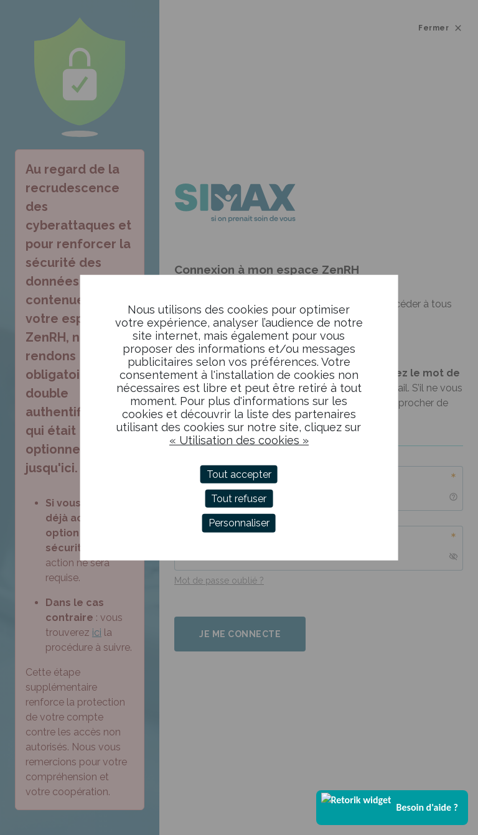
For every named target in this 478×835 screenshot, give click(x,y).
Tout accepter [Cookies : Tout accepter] (239, 474)
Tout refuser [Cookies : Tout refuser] (238, 499)
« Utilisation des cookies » (239, 440)
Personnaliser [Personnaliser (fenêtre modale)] (239, 523)
